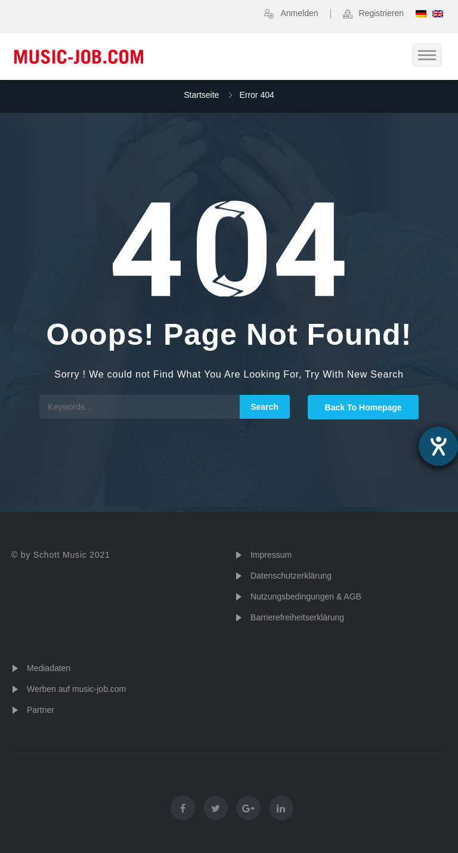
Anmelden (299, 13)
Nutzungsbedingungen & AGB (305, 596)
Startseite (201, 95)
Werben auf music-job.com (76, 689)
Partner (40, 710)
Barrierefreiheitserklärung (297, 617)
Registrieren (381, 13)
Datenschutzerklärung (291, 575)
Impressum (271, 555)
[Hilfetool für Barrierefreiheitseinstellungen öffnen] (438, 446)
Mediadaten (48, 668)
